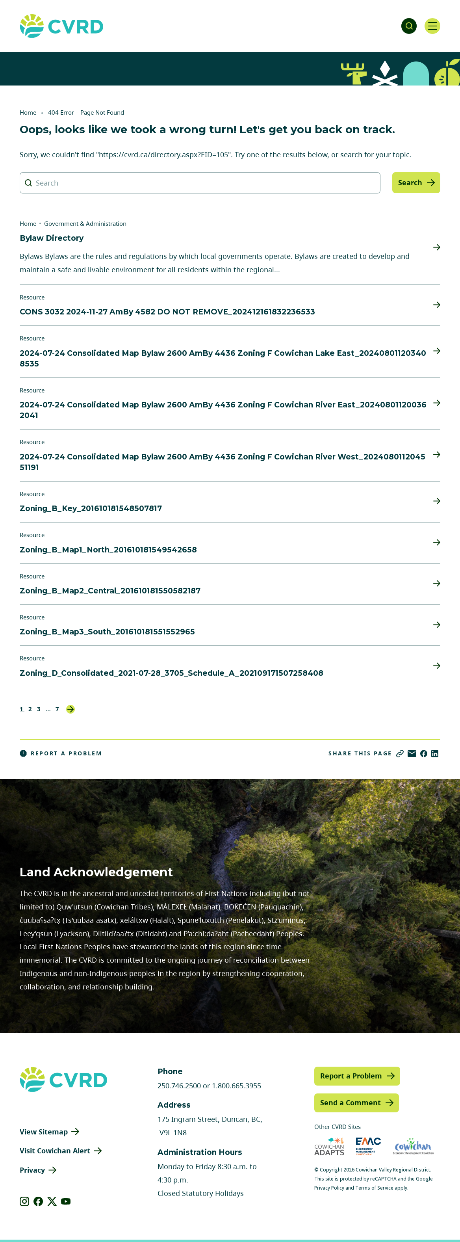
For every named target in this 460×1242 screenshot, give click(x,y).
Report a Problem (61, 753)
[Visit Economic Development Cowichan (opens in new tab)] (413, 1146)
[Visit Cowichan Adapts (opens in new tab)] (329, 1146)
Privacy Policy (329, 1187)
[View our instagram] (25, 1201)
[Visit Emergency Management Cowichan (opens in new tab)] (368, 1146)
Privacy (32, 1170)
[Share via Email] (412, 753)
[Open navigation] (432, 26)
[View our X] (52, 1201)
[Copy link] (400, 753)
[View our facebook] (38, 1201)
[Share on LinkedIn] (434, 753)
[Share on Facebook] (423, 753)
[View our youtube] (66, 1201)
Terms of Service (374, 1187)
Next (70, 709)
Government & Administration (85, 223)
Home (28, 112)
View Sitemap (44, 1131)
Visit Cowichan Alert (55, 1150)
